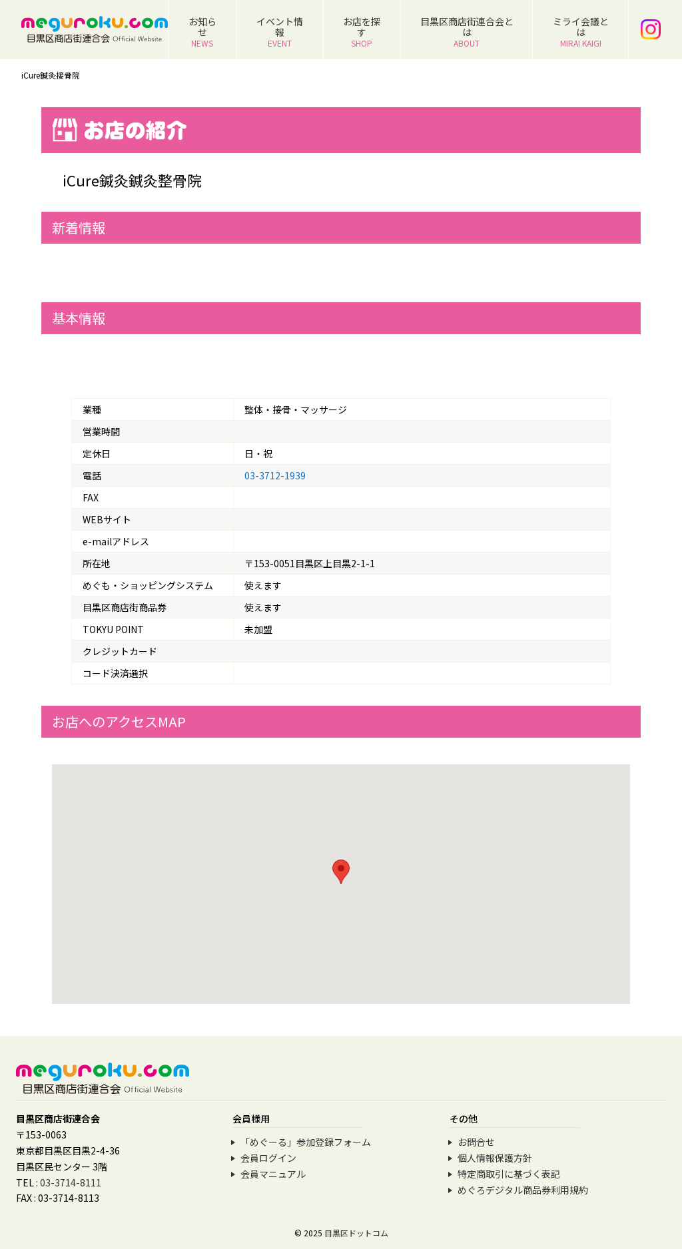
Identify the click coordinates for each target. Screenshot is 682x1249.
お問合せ (476, 1141)
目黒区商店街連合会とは (466, 32)
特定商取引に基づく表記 (509, 1173)
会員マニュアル (273, 1173)
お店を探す (361, 32)
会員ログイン (268, 1157)
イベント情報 (279, 32)
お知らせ (202, 32)
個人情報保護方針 (495, 1157)
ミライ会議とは (581, 32)
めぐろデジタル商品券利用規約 (523, 1189)
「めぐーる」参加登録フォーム (305, 1141)
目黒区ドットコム (356, 1232)
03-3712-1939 (275, 475)
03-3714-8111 (70, 1182)
